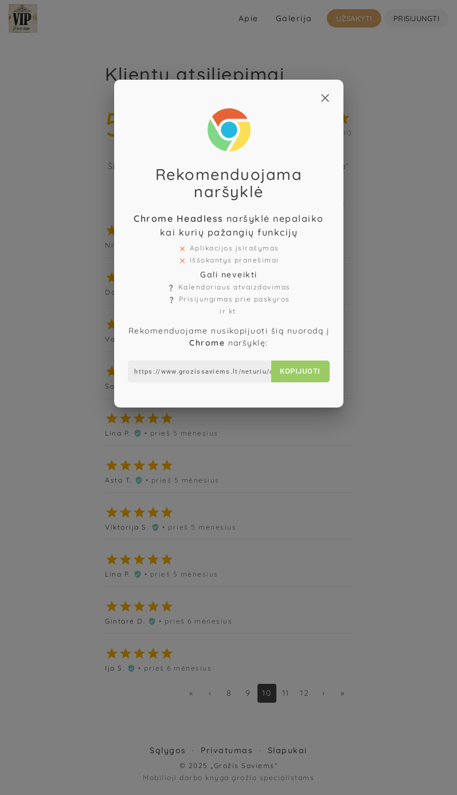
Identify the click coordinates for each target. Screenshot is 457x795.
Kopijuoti (297, 356)
